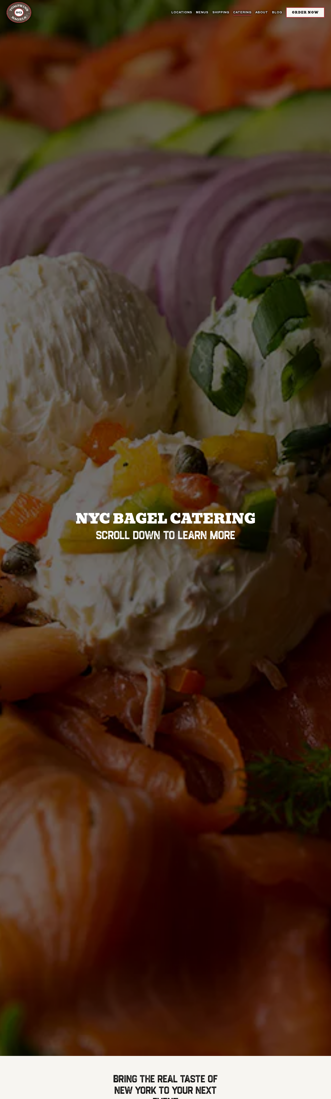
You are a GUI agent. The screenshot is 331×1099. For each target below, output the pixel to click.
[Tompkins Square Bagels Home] (19, 12)
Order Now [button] (305, 12)
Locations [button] (181, 12)
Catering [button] (242, 12)
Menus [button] (202, 12)
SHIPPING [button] (220, 12)
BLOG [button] (277, 12)
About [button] (261, 12)
